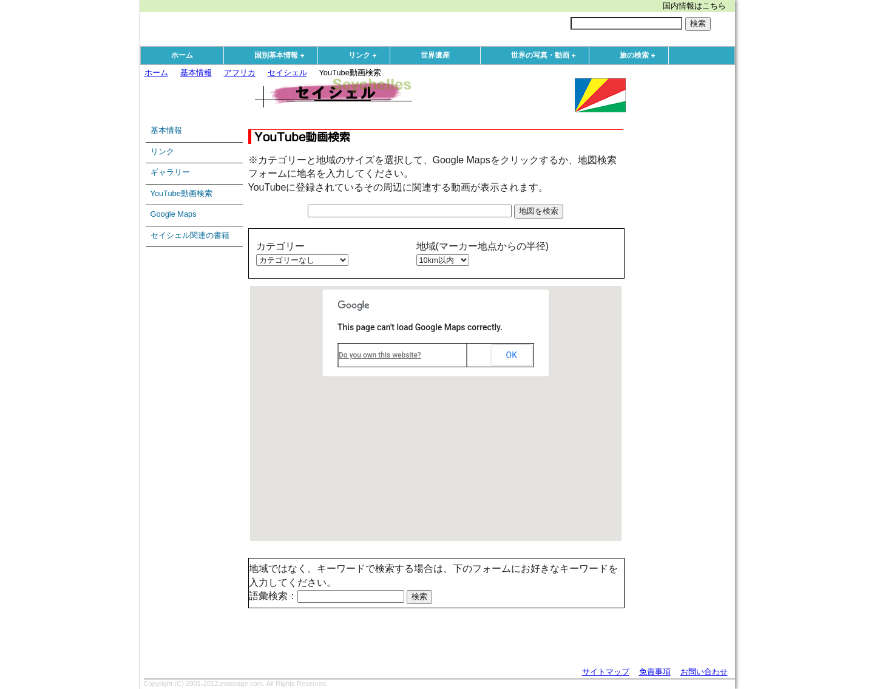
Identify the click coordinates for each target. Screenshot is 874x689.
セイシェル (287, 72)
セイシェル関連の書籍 (190, 235)
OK (511, 355)
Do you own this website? (380, 355)
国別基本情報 (282, 56)
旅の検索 (640, 56)
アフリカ (240, 72)
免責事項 (655, 671)
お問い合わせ (704, 671)
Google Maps (174, 214)
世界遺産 (435, 55)
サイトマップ (605, 671)
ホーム (182, 55)
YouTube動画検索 (181, 193)
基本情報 (196, 72)
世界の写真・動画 (546, 56)
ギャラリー (170, 172)
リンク (365, 56)
